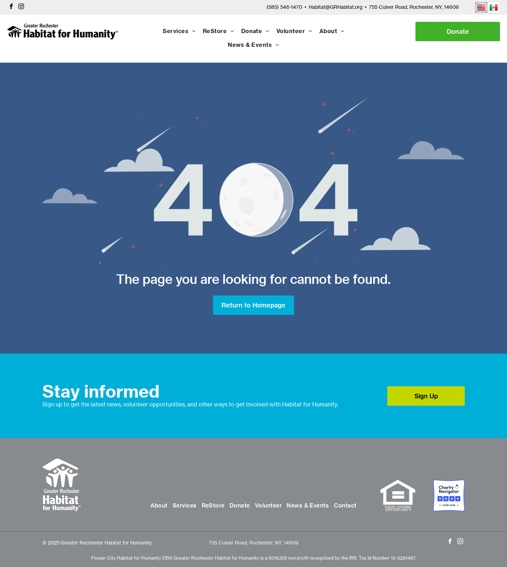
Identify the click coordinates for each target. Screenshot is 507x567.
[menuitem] (179, 31)
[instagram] (21, 7)
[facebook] (11, 7)
